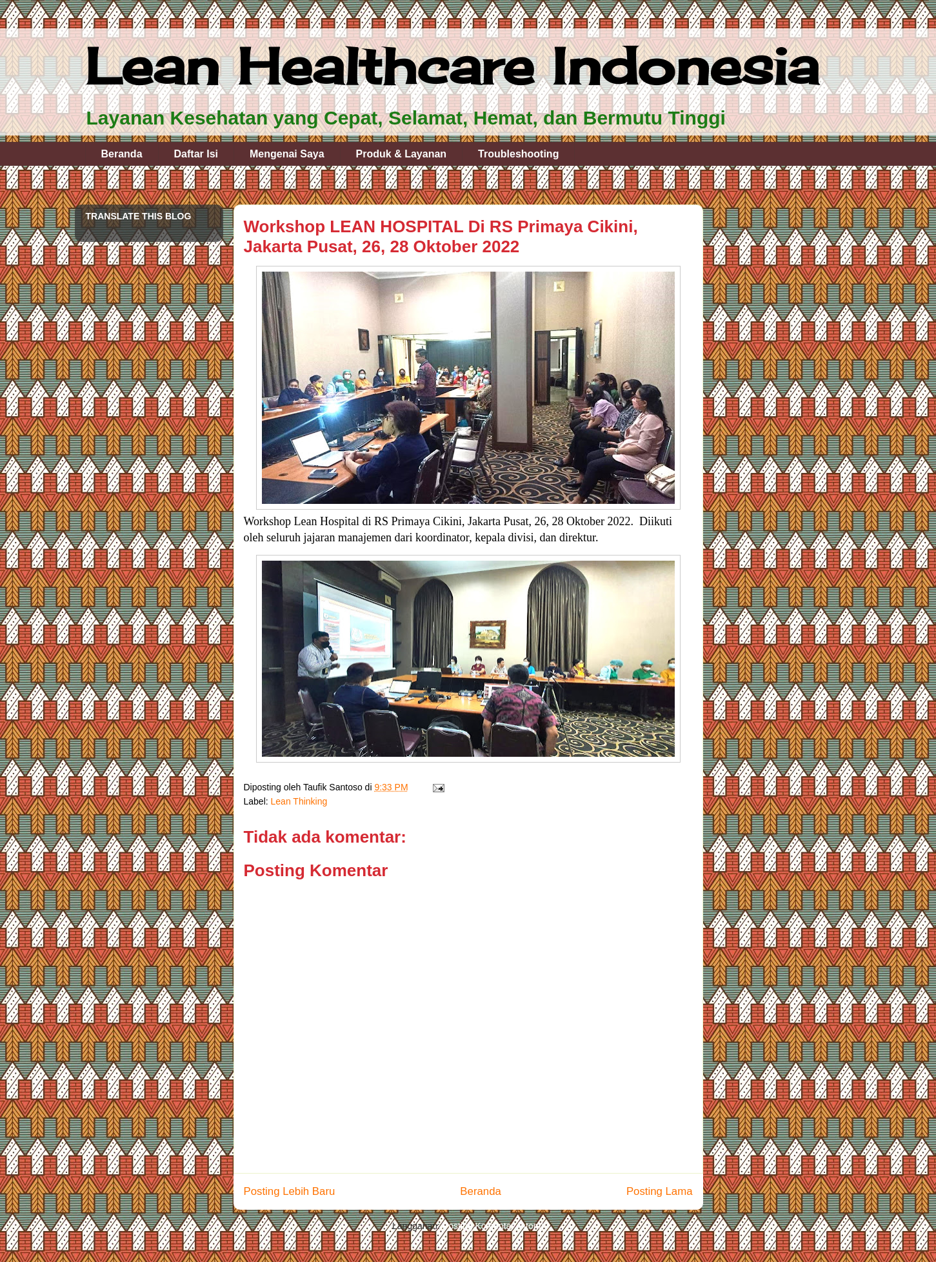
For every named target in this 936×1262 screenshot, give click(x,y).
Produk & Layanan (401, 153)
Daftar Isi (196, 153)
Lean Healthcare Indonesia (452, 66)
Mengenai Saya (287, 153)
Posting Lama (659, 1191)
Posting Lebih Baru (289, 1191)
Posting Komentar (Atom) (493, 1226)
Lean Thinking (299, 801)
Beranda (122, 153)
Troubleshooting (518, 153)
